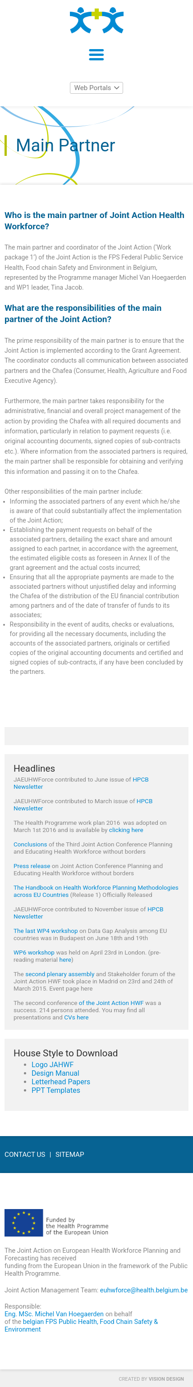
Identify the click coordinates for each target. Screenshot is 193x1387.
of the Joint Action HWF (111, 1002)
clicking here (126, 829)
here (65, 959)
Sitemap (69, 1155)
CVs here (76, 1017)
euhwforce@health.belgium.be (144, 1290)
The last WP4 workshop (46, 930)
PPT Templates (56, 1090)
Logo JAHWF (53, 1064)
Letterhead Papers (61, 1082)
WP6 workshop (34, 952)
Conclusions (30, 844)
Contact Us (25, 1155)
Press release (32, 865)
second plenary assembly (59, 974)
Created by (151, 1379)
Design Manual (55, 1073)
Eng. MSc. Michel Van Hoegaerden (54, 1314)
